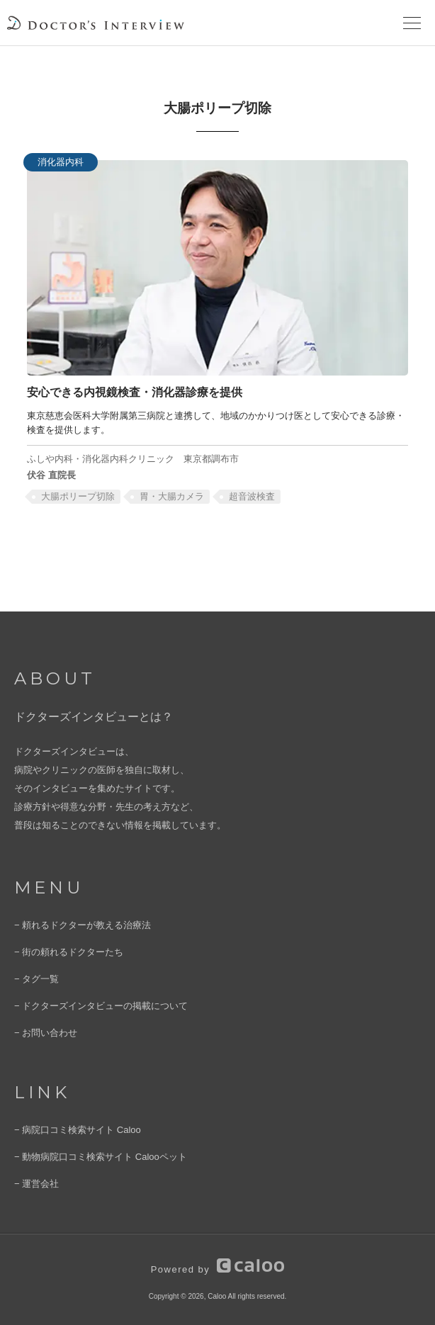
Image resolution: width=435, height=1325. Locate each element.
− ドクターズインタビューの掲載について (101, 1005)
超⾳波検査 (252, 496)
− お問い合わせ (45, 1032)
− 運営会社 (36, 1183)
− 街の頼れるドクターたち (68, 952)
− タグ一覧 (36, 979)
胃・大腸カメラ (172, 496)
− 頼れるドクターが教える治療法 (82, 925)
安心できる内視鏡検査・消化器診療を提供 (134, 391)
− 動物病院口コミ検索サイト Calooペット (100, 1156)
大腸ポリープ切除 (78, 496)
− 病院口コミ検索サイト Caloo (77, 1129)
